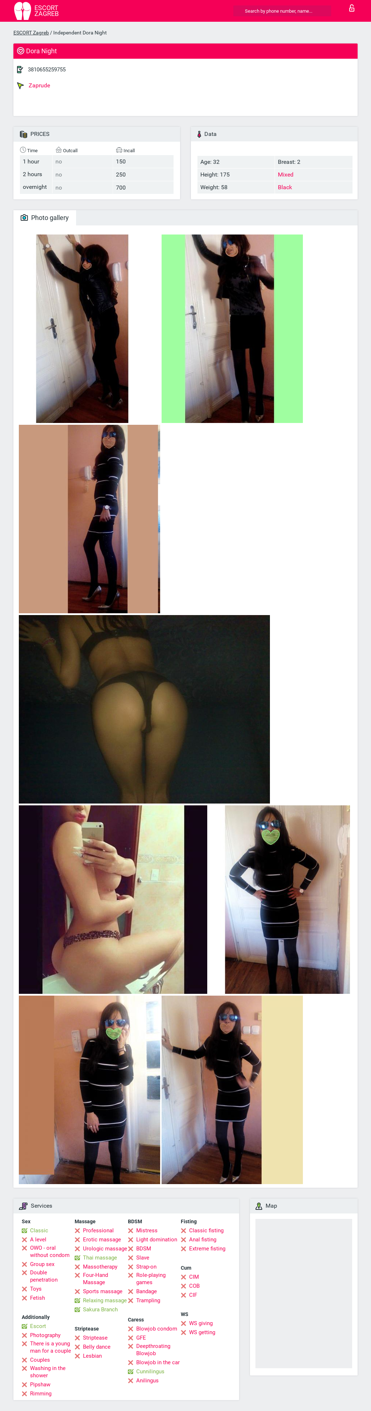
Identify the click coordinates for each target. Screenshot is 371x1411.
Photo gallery (45, 217)
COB (194, 1286)
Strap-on (146, 1266)
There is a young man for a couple (50, 1347)
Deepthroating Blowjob (153, 1350)
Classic (39, 1230)
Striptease (95, 1338)
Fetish (37, 1298)
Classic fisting (206, 1230)
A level (38, 1239)
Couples (40, 1360)
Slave (142, 1257)
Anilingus (147, 1380)
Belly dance (97, 1347)
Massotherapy (100, 1266)
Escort (38, 1326)
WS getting (202, 1332)
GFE (141, 1338)
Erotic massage (102, 1239)
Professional (98, 1230)
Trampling (148, 1300)
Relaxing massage (105, 1300)
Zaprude (33, 85)
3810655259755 (47, 69)
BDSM (143, 1248)
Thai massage (100, 1257)
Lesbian (92, 1356)
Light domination (156, 1239)
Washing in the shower (48, 1372)
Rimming (40, 1393)
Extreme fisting (207, 1248)
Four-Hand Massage (95, 1279)
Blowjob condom (156, 1328)
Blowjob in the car (158, 1362)
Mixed (285, 174)
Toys (36, 1289)
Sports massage (102, 1291)
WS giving (201, 1323)
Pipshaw (40, 1384)
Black (285, 187)
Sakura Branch (100, 1309)
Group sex (42, 1264)
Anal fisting (202, 1239)
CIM (194, 1277)
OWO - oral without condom (50, 1251)
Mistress (147, 1230)
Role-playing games (151, 1279)
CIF (193, 1295)
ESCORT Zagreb (31, 33)
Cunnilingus (150, 1371)
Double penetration (44, 1276)
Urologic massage (105, 1248)
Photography (45, 1335)
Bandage (146, 1291)
